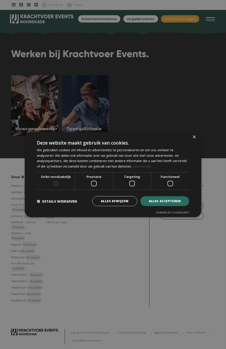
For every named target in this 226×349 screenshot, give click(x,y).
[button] (57, 201)
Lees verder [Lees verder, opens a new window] (142, 166)
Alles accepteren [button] (165, 201)
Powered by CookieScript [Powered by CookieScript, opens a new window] (172, 212)
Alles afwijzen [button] (115, 201)
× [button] (194, 137)
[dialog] (113, 174)
